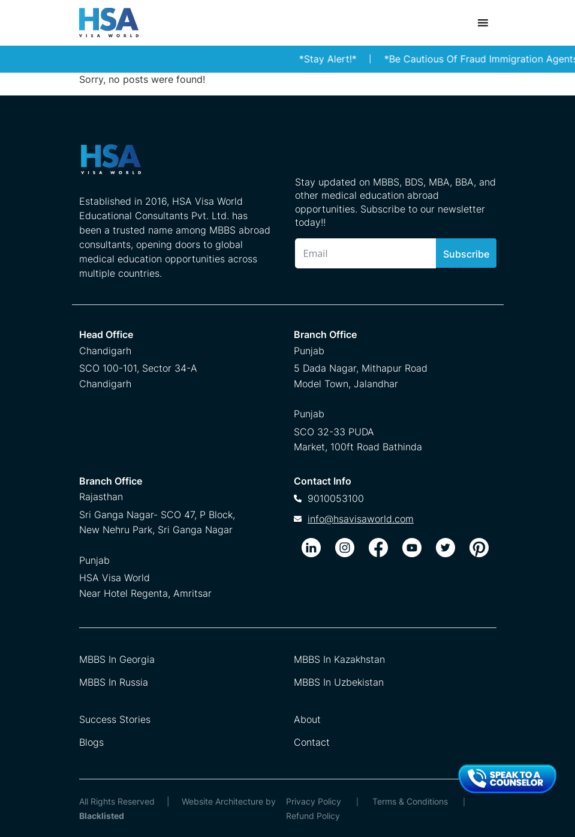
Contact (312, 742)
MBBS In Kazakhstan (339, 659)
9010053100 (336, 498)
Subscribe (466, 254)
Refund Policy (313, 816)
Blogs (91, 742)
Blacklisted (101, 816)
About (307, 719)
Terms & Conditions (410, 801)
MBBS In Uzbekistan (339, 682)
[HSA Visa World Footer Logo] (175, 164)
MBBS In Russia (113, 682)
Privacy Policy (313, 801)
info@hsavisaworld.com (361, 519)
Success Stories (114, 719)
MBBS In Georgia (117, 659)
